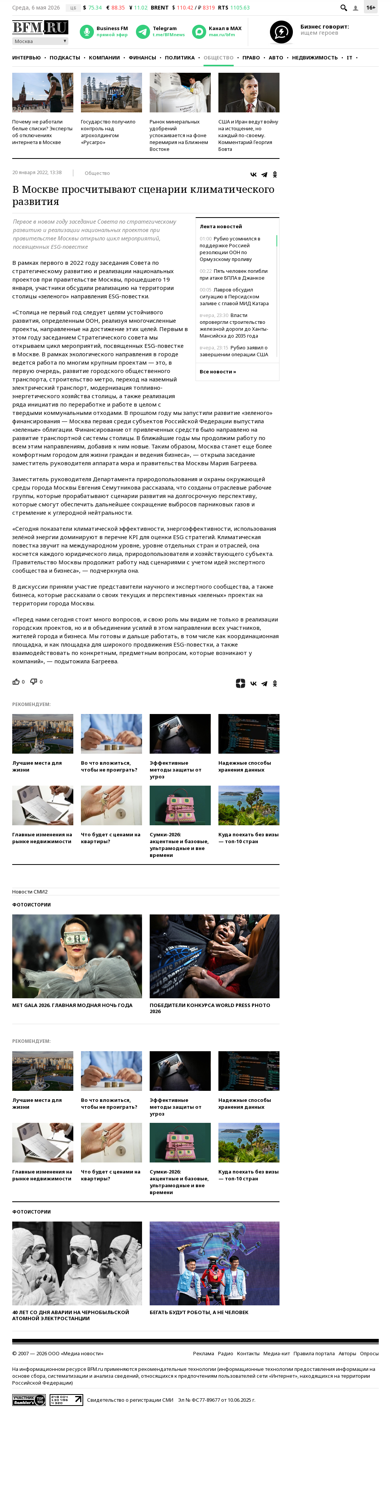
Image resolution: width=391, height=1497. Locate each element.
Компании (104, 57)
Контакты (248, 1353)
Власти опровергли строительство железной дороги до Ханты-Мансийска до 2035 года (234, 325)
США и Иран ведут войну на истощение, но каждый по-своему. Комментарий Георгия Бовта (248, 135)
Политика (180, 57)
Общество (219, 57)
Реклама (203, 1353)
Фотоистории (31, 904)
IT (349, 57)
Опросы (369, 1353)
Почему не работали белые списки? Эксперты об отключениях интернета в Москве (42, 132)
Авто (276, 57)
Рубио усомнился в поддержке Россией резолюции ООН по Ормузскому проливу (230, 249)
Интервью (26, 57)
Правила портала (314, 1353)
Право (251, 57)
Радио (225, 1353)
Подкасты (65, 57)
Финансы (142, 57)
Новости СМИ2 (29, 891)
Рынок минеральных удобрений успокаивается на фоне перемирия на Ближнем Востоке (179, 135)
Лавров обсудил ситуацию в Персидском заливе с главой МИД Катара (234, 296)
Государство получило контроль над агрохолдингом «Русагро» (108, 132)
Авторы (347, 1353)
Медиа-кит (276, 1353)
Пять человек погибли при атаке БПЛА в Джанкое (234, 274)
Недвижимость (315, 57)
